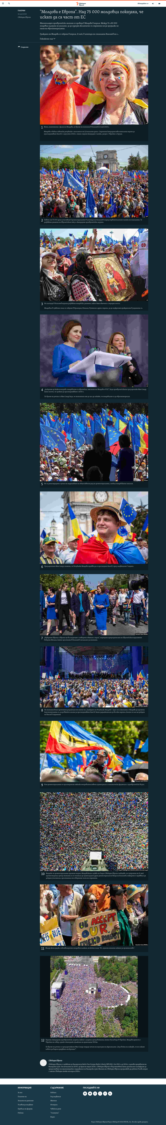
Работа (21, 1113)
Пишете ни (22, 1097)
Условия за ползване (25, 1105)
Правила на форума (25, 1109)
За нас (20, 1093)
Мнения (53, 1101)
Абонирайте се (143, 3)
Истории (53, 1105)
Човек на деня (55, 1109)
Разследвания (55, 1097)
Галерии (21, 11)
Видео (52, 1117)
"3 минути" (54, 1113)
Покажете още (47, 38)
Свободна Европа (24, 17)
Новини (53, 1093)
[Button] (23, 47)
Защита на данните (26, 1101)
